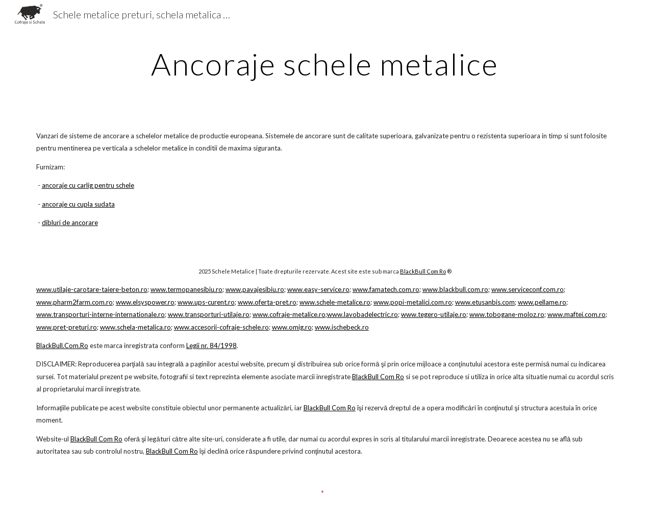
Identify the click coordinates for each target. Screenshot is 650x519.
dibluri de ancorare (70, 222)
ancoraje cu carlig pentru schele (88, 185)
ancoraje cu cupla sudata (78, 204)
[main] (325, 64)
